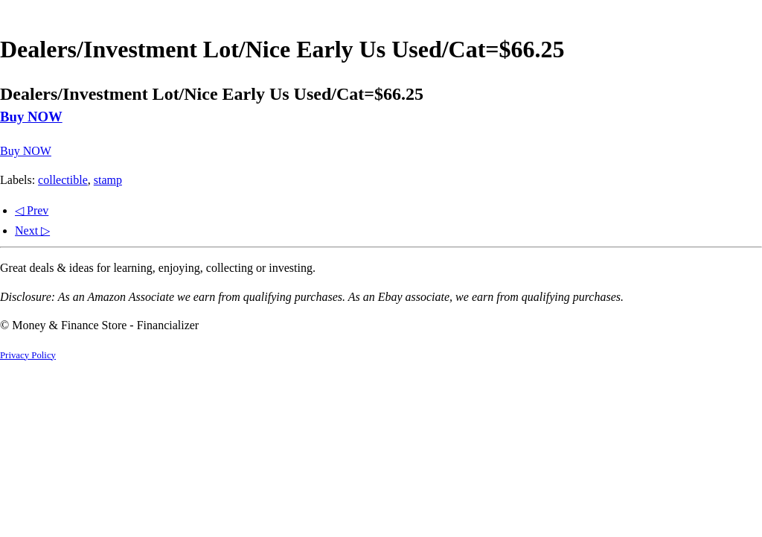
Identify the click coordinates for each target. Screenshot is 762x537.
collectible (63, 180)
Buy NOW (31, 116)
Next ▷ (32, 230)
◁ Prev (31, 210)
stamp (108, 180)
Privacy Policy (28, 355)
